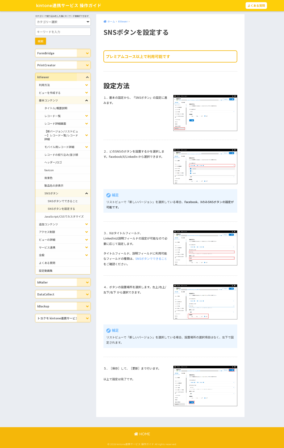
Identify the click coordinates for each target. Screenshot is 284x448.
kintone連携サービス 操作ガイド (68, 5)
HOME (142, 434)
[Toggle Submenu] (84, 53)
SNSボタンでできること (151, 258)
